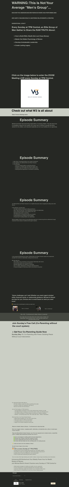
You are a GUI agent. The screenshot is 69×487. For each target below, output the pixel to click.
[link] (16, 479)
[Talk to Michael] (48, 309)
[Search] (24, 475)
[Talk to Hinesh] (25, 308)
